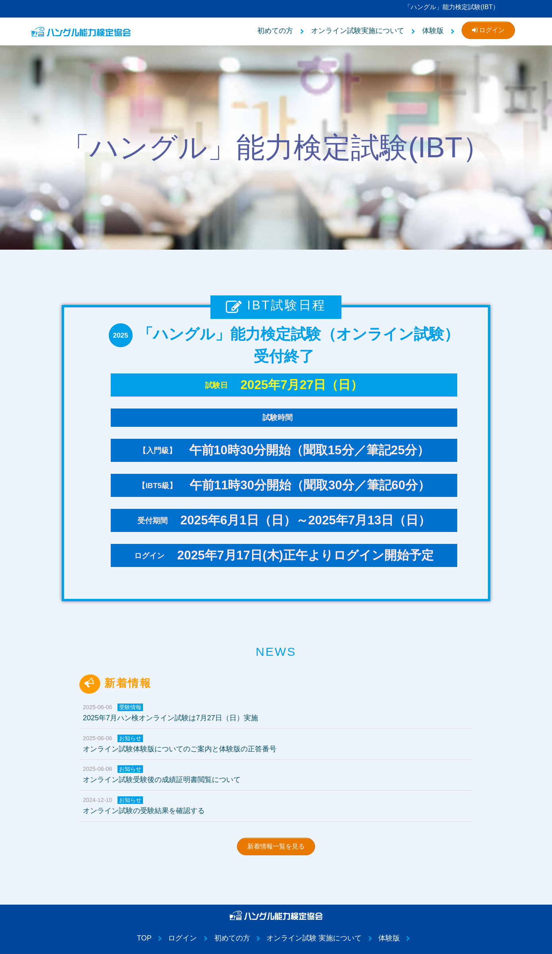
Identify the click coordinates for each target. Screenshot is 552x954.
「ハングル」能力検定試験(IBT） (451, 7)
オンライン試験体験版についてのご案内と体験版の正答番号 (279, 744)
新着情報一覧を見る (276, 846)
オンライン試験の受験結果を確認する (279, 805)
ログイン (488, 30)
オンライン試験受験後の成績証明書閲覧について (279, 774)
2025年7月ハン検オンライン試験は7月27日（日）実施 (279, 713)
